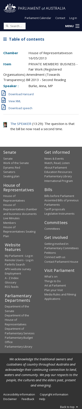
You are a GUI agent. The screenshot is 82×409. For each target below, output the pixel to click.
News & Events (54, 158)
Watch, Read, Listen (57, 163)
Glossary (10, 282)
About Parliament (55, 167)
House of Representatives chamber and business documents (20, 209)
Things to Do (52, 281)
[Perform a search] (7, 25)
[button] (72, 26)
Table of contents (23, 39)
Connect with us (54, 257)
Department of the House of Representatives (17, 319)
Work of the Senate (16, 163)
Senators (9, 172)
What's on (51, 276)
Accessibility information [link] (19, 394)
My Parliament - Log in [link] (19, 256)
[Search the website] (15, 26)
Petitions (50, 253)
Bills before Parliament (59, 196)
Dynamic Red (11, 167)
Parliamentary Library (58, 176)
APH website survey (18, 269)
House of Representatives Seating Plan (19, 231)
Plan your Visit (53, 290)
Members (9, 223)
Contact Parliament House (61, 262)
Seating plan (11, 176)
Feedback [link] (28, 399)
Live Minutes (11, 218)
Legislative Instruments (59, 214)
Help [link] (42, 399)
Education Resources (58, 172)
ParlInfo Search (15, 264)
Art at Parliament (55, 285)
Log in (73, 18)
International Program (58, 181)
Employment (13, 273)
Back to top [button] (69, 407)
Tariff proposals (54, 209)
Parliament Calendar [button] (38, 18)
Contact (60, 18)
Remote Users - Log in (19, 260)
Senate (8, 158)
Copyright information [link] (54, 394)
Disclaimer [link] (10, 399)
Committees (52, 229)
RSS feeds (12, 287)
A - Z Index (12, 278)
